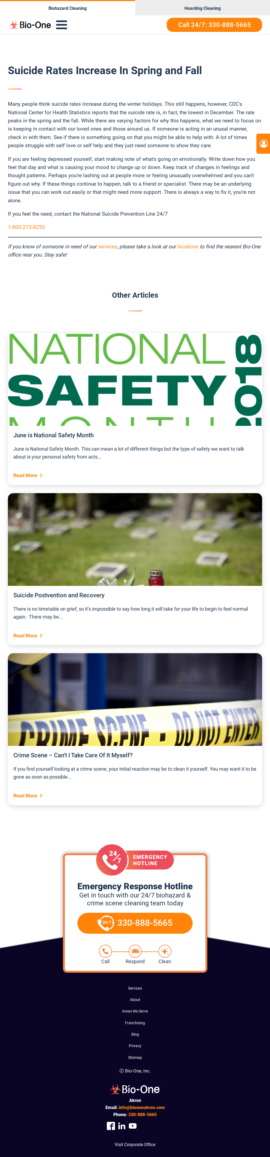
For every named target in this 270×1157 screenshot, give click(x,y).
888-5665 (142, 1114)
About (135, 1000)
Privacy (135, 1046)
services (107, 246)
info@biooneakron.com (142, 1107)
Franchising (135, 1023)
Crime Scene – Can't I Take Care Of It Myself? (73, 755)
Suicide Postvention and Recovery (59, 595)
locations (187, 246)
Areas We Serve (135, 1011)
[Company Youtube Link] (133, 1125)
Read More (25, 475)
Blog (135, 1034)
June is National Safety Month (53, 435)
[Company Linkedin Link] (122, 1125)
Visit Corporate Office (135, 1144)
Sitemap (135, 1057)
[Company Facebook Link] (111, 1125)
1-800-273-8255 (26, 227)
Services (135, 988)
